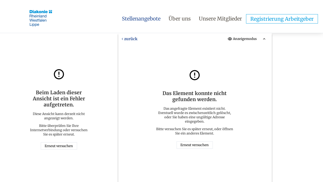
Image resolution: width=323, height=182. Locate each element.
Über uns (180, 18)
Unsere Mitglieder (220, 18)
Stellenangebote (141, 18)
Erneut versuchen (59, 146)
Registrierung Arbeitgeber (282, 19)
